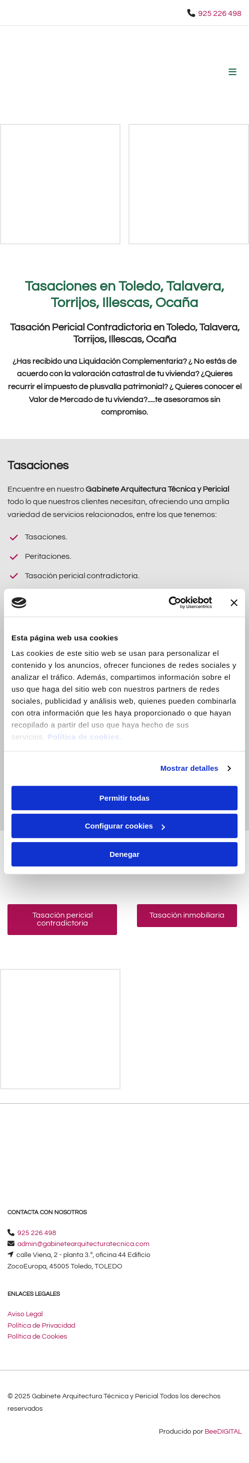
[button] (62, 919)
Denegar (124, 854)
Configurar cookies (125, 826)
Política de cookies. (84, 736)
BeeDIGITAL (223, 1431)
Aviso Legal (25, 1314)
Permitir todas (125, 798)
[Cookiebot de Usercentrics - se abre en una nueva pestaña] (168, 602)
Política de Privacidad (41, 1325)
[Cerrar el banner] (234, 602)
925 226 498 (220, 13)
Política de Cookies (37, 1336)
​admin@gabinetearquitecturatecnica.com (83, 1244)
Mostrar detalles (189, 768)
